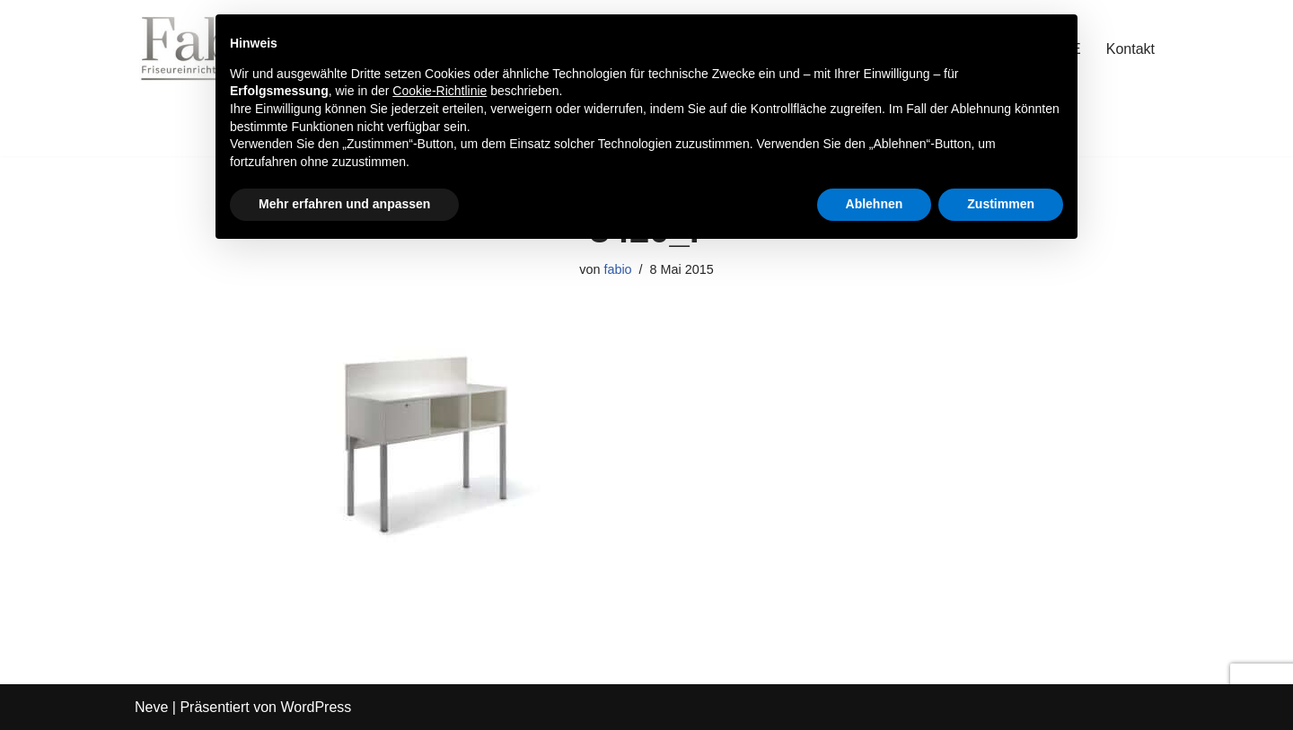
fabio (617, 269)
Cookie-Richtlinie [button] (439, 91)
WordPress (315, 707)
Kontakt (1130, 49)
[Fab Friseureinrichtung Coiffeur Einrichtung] (188, 48)
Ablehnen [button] (874, 204)
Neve (151, 707)
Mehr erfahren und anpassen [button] (344, 204)
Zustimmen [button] (1000, 204)
